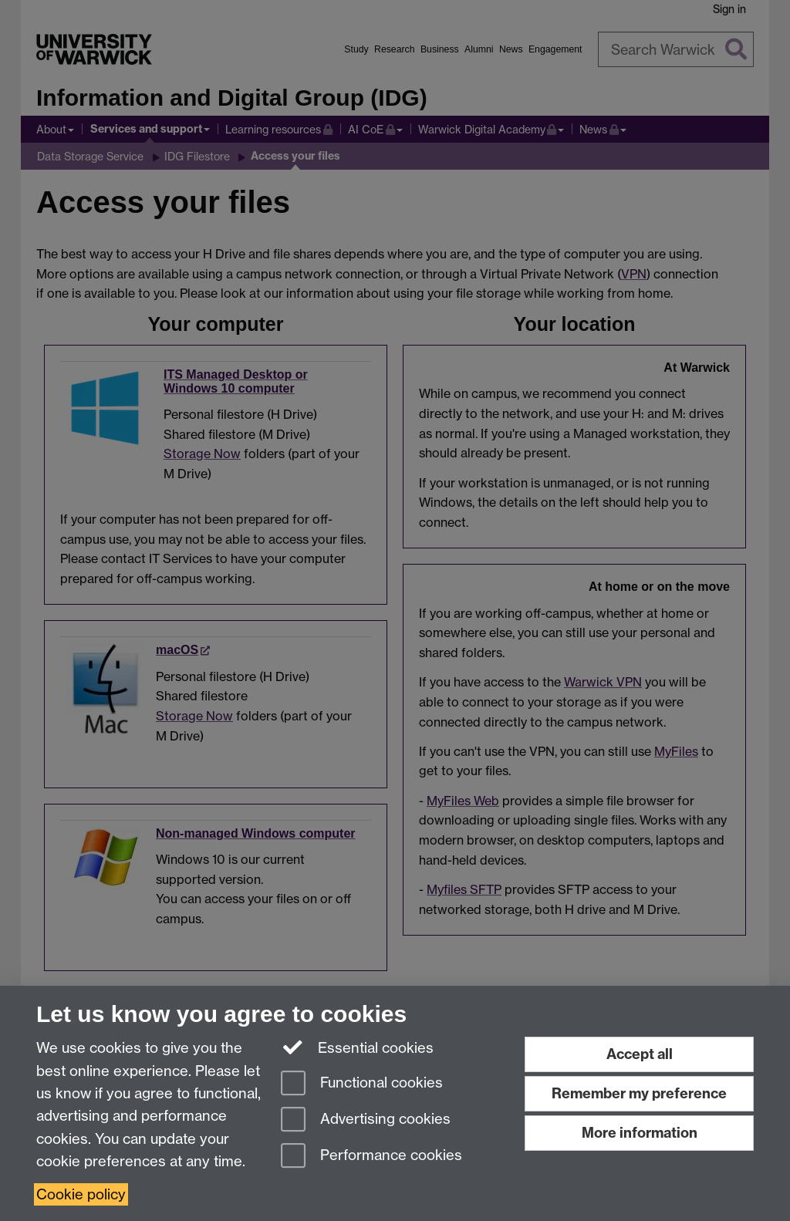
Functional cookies (362, 1084)
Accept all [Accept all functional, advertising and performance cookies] (639, 1054)
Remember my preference (639, 1093)
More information (639, 1133)
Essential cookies (357, 1047)
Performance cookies (371, 1156)
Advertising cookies (366, 1120)
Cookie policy (81, 1194)
